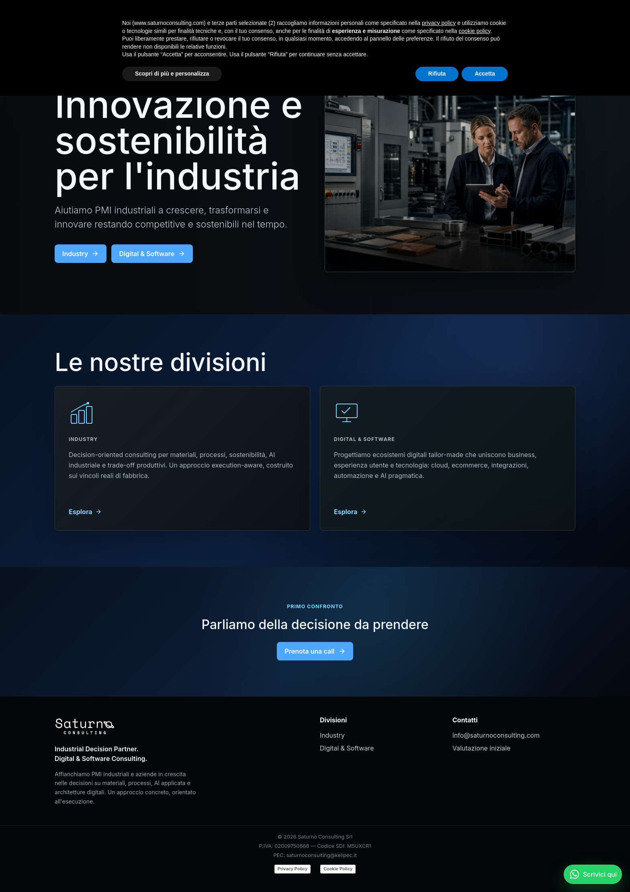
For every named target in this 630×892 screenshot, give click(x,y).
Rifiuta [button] (437, 870)
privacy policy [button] (439, 819)
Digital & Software (152, 254)
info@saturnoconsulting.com (496, 735)
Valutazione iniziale (481, 748)
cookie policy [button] (474, 827)
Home (409, 18)
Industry (444, 18)
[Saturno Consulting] (87, 19)
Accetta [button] (485, 870)
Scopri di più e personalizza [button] (172, 870)
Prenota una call (314, 651)
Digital (481, 18)
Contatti (516, 18)
